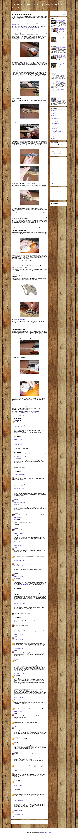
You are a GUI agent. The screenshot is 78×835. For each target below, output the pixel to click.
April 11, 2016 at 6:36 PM (18, 711)
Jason (15, 787)
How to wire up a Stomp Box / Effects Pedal (60, 82)
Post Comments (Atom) (32, 825)
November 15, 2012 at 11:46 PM (20, 456)
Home (30, 822)
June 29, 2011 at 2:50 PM (18, 426)
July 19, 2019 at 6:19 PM (18, 800)
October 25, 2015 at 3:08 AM (19, 648)
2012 (54, 115)
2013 (54, 113)
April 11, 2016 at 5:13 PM (18, 704)
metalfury (16, 519)
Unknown (16, 578)
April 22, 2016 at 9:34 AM (18, 749)
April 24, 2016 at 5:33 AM (18, 761)
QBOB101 (16, 420)
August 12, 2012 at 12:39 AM (19, 449)
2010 (54, 135)
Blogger (50, 832)
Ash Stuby (16, 555)
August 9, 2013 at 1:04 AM (19, 552)
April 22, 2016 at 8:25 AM (18, 724)
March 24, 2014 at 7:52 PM (19, 565)
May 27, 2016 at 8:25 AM (18, 785)
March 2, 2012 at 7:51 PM (18, 434)
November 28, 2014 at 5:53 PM (19, 603)
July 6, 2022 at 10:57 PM (18, 814)
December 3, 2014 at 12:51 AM (19, 615)
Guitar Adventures (54, 159)
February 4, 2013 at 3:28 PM (19, 488)
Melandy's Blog (54, 175)
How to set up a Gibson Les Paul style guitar (60, 21)
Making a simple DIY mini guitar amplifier (61, 64)
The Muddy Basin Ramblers (56, 161)
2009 (54, 136)
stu (15, 476)
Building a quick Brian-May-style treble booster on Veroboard (60, 73)
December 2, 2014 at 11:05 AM (19, 609)
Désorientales (54, 169)
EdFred (15, 721)
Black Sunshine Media (55, 165)
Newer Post (14, 822)
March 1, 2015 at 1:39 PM (18, 621)
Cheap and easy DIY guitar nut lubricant (60, 99)
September (56, 123)
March (55, 130)
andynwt (42, 832)
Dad (15, 659)
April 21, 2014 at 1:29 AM (18, 576)
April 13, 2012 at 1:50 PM (18, 439)
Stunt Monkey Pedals (55, 163)
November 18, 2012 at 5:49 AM (19, 463)
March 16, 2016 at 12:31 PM (19, 697)
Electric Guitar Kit (37, 811)
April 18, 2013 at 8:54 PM (18, 533)
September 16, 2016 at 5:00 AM (20, 790)
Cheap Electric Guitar (24, 584)
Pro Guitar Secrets (54, 179)
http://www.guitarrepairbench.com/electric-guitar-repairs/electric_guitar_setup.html (28, 541)
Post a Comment (16, 816)
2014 (54, 112)
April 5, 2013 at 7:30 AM (18, 510)
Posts (53, 151)
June (55, 126)
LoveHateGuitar (54, 167)
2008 (54, 138)
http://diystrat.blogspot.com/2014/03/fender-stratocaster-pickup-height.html (25, 412)
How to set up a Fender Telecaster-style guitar (60, 56)
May (54, 128)
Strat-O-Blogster (54, 177)
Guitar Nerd (53, 171)
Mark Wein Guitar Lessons (56, 181)
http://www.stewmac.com (21, 319)
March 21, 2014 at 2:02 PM (19, 560)
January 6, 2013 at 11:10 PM (19, 480)
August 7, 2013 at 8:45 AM (19, 545)
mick (15, 499)
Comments (54, 153)
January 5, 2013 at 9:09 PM (19, 474)
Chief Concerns (54, 183)
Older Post (45, 822)
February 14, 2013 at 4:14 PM (19, 502)
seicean (15, 504)
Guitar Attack (53, 173)
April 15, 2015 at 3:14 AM (18, 634)
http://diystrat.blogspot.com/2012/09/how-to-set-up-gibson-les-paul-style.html (25, 27)
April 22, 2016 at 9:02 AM (18, 740)
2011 (54, 117)
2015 (54, 110)
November (56, 120)
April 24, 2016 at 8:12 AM (18, 770)
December (56, 118)
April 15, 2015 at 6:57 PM (18, 639)
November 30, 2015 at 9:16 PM (19, 673)
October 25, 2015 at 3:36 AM (19, 656)
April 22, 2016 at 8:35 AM (18, 734)
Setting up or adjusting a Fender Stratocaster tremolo (61, 29)
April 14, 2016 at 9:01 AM (18, 718)
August (55, 125)
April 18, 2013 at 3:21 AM (18, 525)
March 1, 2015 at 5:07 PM (18, 626)
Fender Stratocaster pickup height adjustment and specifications (61, 47)
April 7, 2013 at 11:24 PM (18, 517)
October (55, 121)
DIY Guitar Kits (17, 810)
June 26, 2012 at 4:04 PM (18, 444)
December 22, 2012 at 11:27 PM (20, 469)
